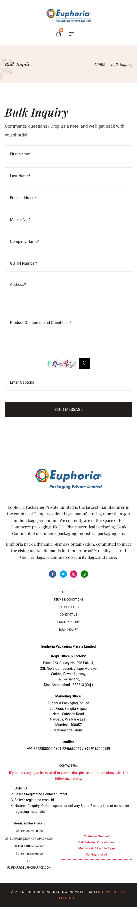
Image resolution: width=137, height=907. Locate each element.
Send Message (68, 409)
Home (100, 64)
